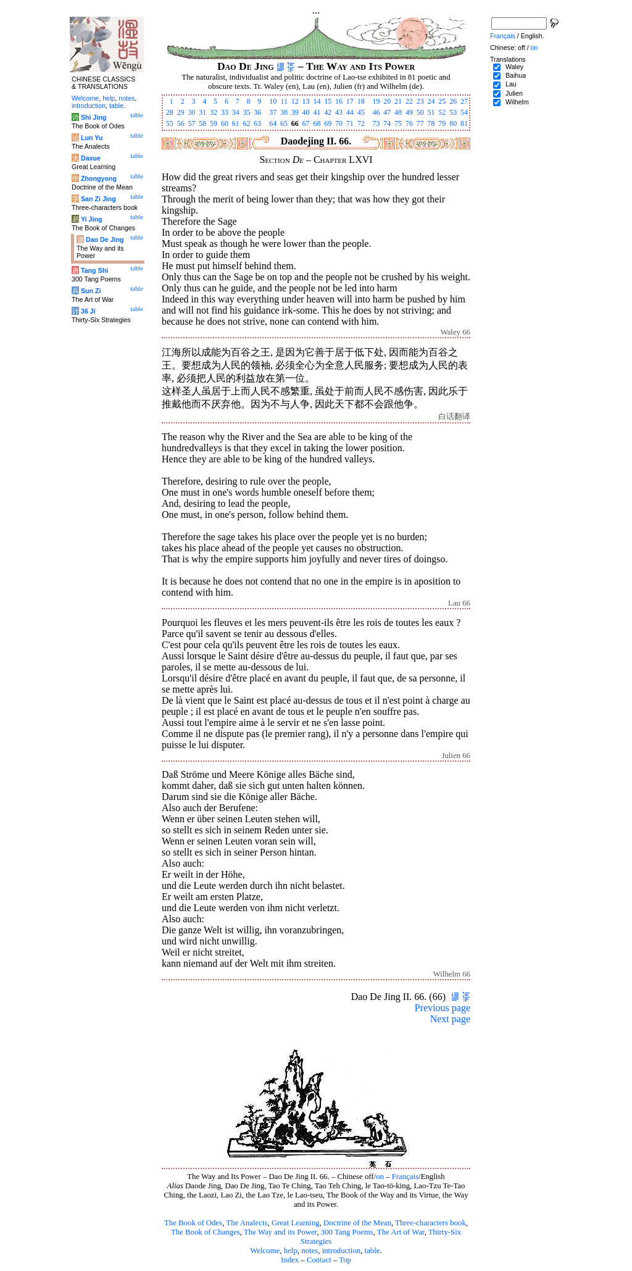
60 (224, 123)
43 (339, 112)
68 (316, 123)
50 (420, 112)
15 (327, 101)
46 (376, 112)
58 (202, 123)
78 (431, 123)
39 (295, 112)
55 (169, 123)
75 (398, 123)
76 (409, 123)
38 (284, 112)
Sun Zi (91, 290)
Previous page (442, 1007)
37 (272, 112)
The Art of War (401, 1232)
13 (306, 101)
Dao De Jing (105, 239)
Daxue (91, 158)
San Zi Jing (98, 198)
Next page (450, 1019)
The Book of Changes (205, 1232)
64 (272, 123)
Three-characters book (430, 1223)
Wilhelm (517, 102)
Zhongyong (99, 178)
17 (350, 101)
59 (213, 123)
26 (453, 101)
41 (316, 112)
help (290, 1250)
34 (235, 112)
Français (405, 1176)
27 (464, 101)
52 (442, 112)
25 (442, 101)
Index (290, 1260)
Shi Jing (93, 117)
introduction (341, 1250)
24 (431, 101)
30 (191, 112)
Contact (319, 1260)
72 (361, 123)
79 (442, 123)
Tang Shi (94, 270)
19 (376, 101)
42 (327, 112)
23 (420, 101)
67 (306, 123)
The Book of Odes (193, 1223)
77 (420, 123)
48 (398, 112)
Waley (514, 66)
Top (345, 1260)
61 (235, 123)
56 (181, 123)
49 (409, 112)
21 (398, 101)
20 (387, 101)
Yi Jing (91, 219)
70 (339, 123)
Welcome (265, 1250)
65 (284, 123)
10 (272, 101)
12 (295, 101)
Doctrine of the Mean (357, 1223)
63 (257, 123)
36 (257, 112)
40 (306, 112)
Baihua (515, 75)
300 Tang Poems (347, 1232)
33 (224, 112)
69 (327, 123)
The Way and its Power (280, 1232)
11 (284, 101)
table (372, 1250)
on (380, 1176)
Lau (511, 84)
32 (213, 112)
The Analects (246, 1223)
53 (453, 112)
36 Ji (88, 311)
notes (309, 1250)
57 (191, 123)
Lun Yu (91, 137)
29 (181, 112)
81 (464, 123)
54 (464, 112)
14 (316, 101)
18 (361, 101)
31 (202, 112)
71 (350, 123)
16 (339, 101)
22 (409, 101)
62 (247, 123)
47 (387, 112)
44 (350, 112)
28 (169, 112)
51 (431, 112)
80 (453, 123)
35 (247, 112)
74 (387, 123)
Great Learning (296, 1223)
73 (376, 123)
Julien (514, 93)
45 (361, 112)
